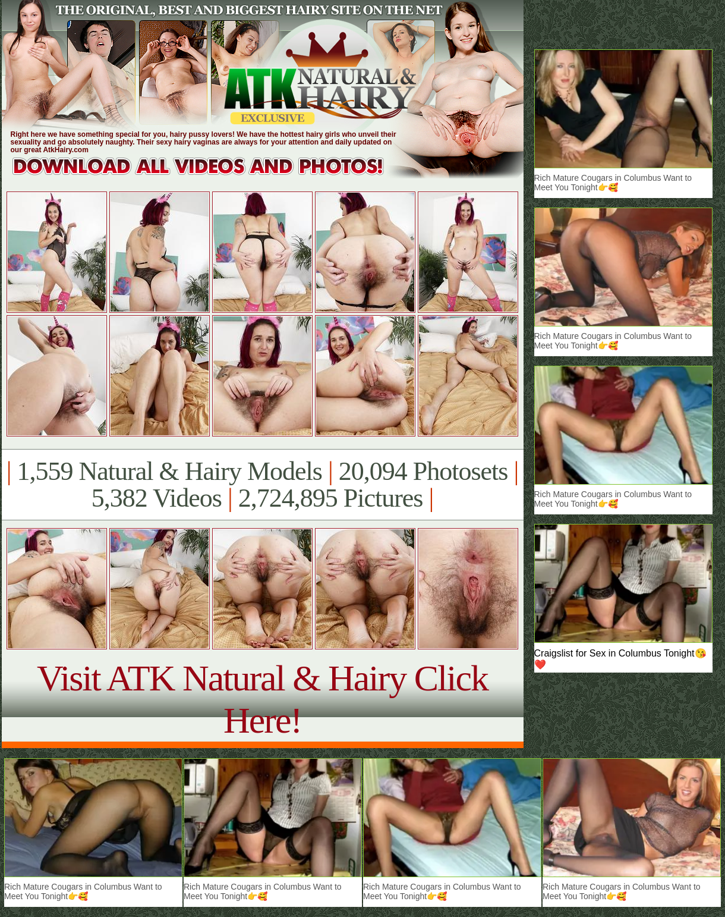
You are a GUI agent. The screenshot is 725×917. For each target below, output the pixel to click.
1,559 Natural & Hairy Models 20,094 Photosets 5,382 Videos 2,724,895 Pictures (262, 484)
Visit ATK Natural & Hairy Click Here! (262, 699)
